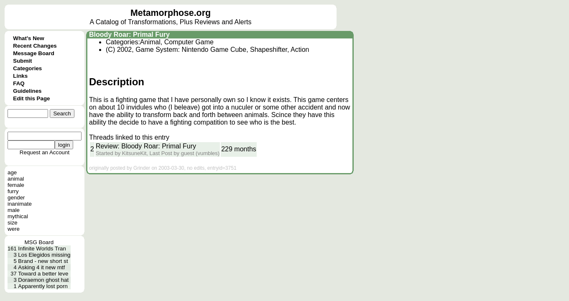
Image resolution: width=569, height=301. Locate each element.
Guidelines (27, 91)
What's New (28, 38)
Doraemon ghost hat (43, 280)
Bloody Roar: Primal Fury (129, 34)
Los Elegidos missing (44, 255)
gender (16, 197)
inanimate (20, 204)
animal (16, 179)
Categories (27, 68)
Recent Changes (34, 46)
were (14, 229)
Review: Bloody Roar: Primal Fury (146, 146)
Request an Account (44, 152)
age (12, 172)
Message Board (33, 53)
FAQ (18, 83)
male (14, 210)
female (16, 185)
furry (13, 191)
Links (20, 76)
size (13, 222)
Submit (22, 61)
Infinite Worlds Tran (42, 248)
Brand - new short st (43, 261)
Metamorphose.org (170, 13)
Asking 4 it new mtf (41, 267)
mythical (18, 216)
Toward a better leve (43, 273)
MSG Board (39, 242)
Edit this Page (31, 98)
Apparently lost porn (43, 286)
